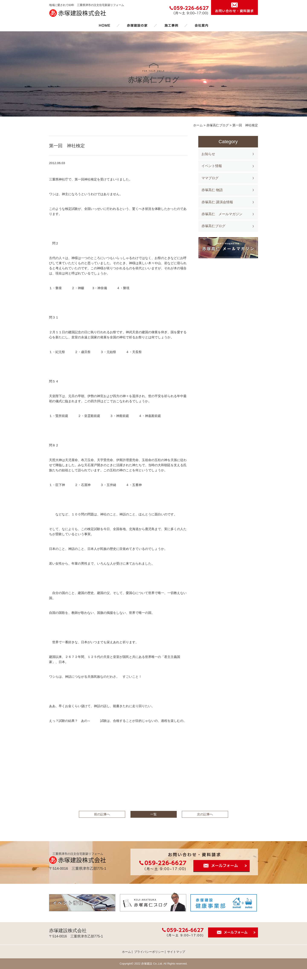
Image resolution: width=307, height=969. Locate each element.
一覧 (153, 814)
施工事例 (171, 25)
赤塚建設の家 (137, 25)
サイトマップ (176, 951)
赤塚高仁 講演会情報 (217, 202)
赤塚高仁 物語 (212, 190)
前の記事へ (102, 814)
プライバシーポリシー (149, 951)
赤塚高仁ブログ (213, 226)
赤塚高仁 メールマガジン (221, 214)
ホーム (104, 25)
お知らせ (208, 154)
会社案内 (201, 25)
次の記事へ (205, 814)
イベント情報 (211, 166)
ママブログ (210, 178)
